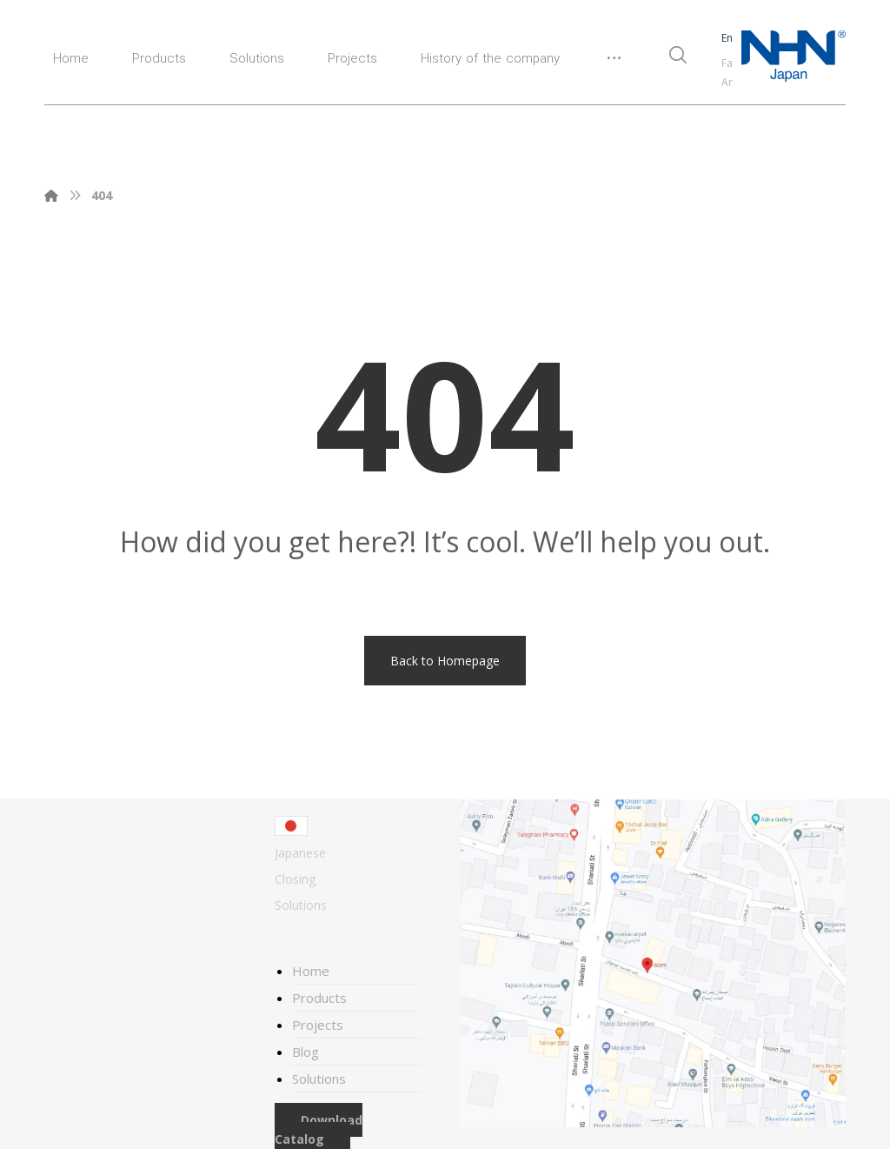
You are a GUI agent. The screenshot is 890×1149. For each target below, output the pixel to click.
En (727, 37)
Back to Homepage (445, 660)
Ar (727, 82)
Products (319, 997)
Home (310, 970)
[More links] (614, 65)
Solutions (319, 1078)
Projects (317, 1024)
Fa (727, 63)
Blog (305, 1051)
